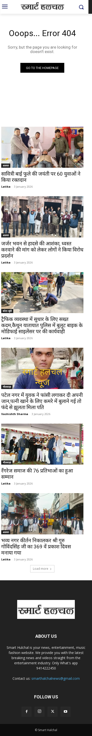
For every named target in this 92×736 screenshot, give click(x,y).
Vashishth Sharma (14, 414)
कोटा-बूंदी (7, 311)
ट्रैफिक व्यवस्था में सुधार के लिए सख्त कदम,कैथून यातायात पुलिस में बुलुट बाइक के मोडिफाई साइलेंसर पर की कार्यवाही (42, 325)
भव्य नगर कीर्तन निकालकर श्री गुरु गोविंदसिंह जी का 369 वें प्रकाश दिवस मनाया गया (36, 547)
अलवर (6, 165)
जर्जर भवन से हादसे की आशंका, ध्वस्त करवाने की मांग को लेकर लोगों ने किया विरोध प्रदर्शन (42, 250)
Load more (42, 569)
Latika (6, 186)
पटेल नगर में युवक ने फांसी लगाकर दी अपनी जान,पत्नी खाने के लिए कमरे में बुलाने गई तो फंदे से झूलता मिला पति (42, 401)
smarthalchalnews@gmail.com (55, 678)
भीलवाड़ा (7, 387)
